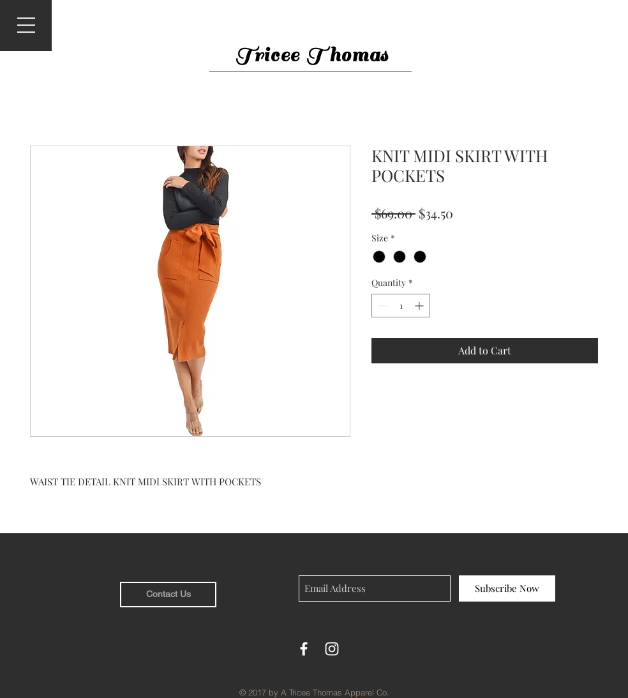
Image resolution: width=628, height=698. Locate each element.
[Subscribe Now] (507, 588)
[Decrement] (381, 305)
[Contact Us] (168, 594)
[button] (26, 25)
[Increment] (420, 305)
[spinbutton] (400, 305)
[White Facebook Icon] (304, 649)
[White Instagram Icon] (332, 649)
